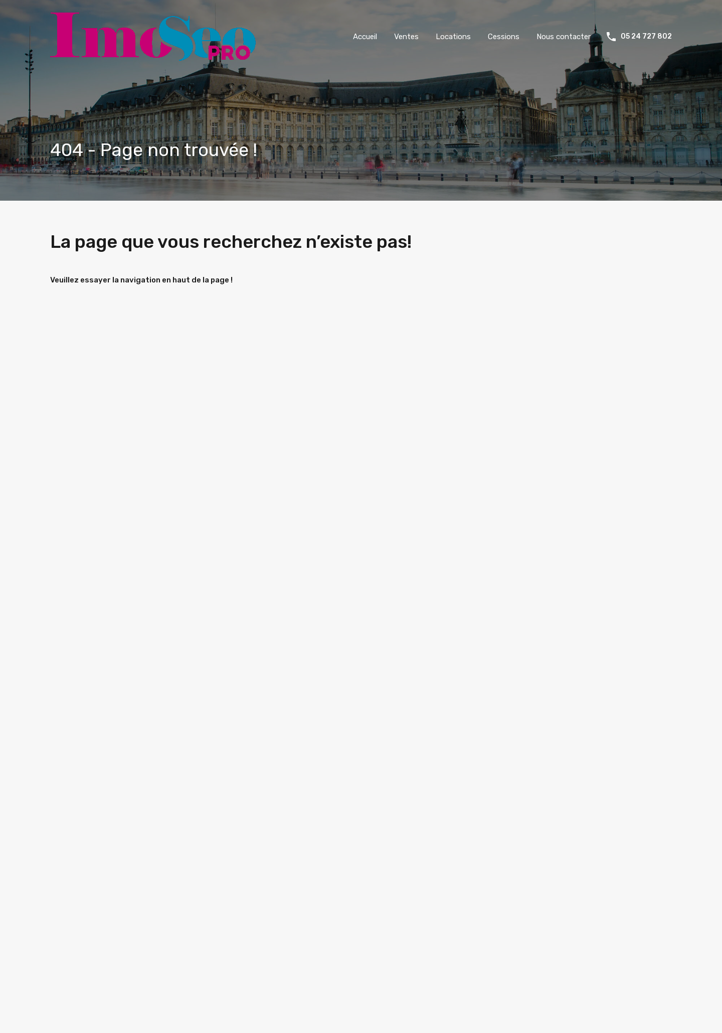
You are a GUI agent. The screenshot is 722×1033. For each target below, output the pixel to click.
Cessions (503, 36)
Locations (453, 36)
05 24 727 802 (646, 37)
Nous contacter (563, 36)
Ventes (406, 36)
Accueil (365, 36)
